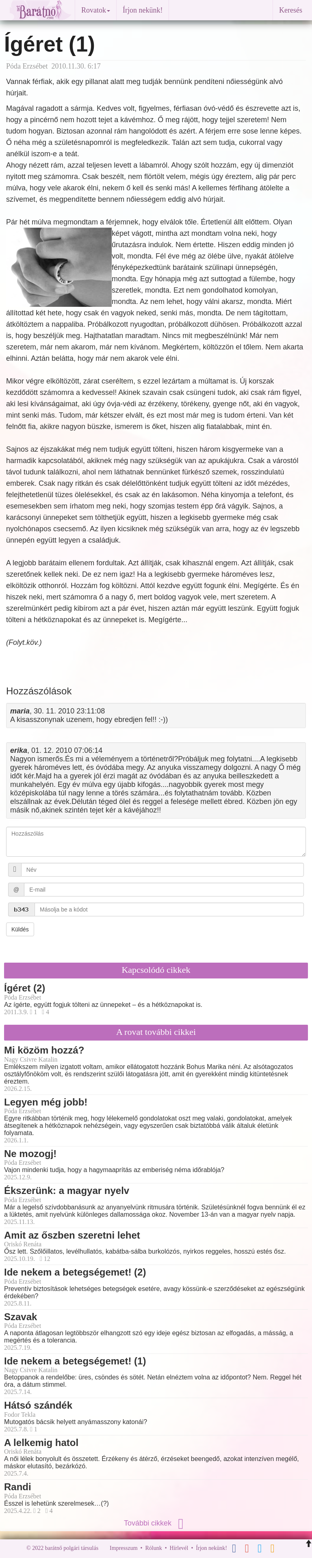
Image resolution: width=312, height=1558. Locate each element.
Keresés (290, 10)
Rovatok (95, 10)
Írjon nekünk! (142, 10)
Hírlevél (179, 1548)
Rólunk (153, 1548)
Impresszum (123, 1548)
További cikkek (156, 1523)
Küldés (20, 929)
